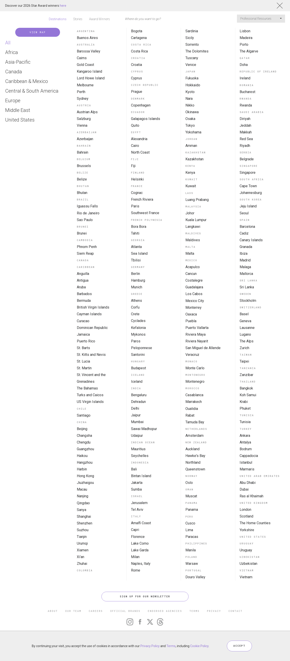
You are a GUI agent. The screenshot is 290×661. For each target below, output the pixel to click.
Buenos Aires (87, 38)
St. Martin (84, 368)
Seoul (244, 213)
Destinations (58, 19)
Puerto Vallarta (196, 328)
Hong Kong (85, 476)
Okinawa (192, 112)
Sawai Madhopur (144, 429)
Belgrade (247, 159)
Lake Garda (139, 550)
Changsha (84, 435)
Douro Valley (195, 577)
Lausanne (247, 328)
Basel (244, 314)
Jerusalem (139, 503)
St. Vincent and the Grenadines (91, 378)
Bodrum (246, 449)
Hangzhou (84, 462)
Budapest (138, 368)
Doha (244, 65)
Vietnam (246, 577)
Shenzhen (84, 523)
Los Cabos (193, 294)
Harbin (82, 469)
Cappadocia (249, 456)
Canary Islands (251, 240)
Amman (191, 146)
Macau (82, 489)
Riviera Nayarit (196, 341)
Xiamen (82, 550)
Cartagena (139, 38)
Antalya (245, 442)
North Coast (140, 152)
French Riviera (142, 199)
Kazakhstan (194, 159)
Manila (190, 550)
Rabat (189, 415)
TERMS (194, 611)
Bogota (136, 31)
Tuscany (191, 58)
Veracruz (192, 354)
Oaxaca (191, 314)
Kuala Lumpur (195, 220)
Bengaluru (138, 395)
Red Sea (246, 139)
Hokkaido (192, 85)
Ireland (245, 78)
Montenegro (194, 381)
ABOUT (53, 611)
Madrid (245, 260)
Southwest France (145, 213)
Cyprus (136, 78)
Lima (189, 530)
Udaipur (137, 435)
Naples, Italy (140, 563)
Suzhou (82, 530)
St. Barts (83, 348)
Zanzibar (246, 375)
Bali (134, 469)
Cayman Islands (89, 314)
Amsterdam (194, 435)
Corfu (135, 307)
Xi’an (80, 557)
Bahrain (82, 152)
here (63, 5)
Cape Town (248, 186)
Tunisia (245, 422)
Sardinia (191, 31)
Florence (138, 537)
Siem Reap (85, 253)
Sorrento (192, 44)
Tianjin (82, 537)
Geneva (245, 321)
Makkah (246, 132)
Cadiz (244, 233)
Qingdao (83, 503)
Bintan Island (141, 476)
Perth (81, 92)
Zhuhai (82, 563)
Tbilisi (136, 260)
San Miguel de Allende (203, 348)
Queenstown (195, 469)
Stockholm (248, 300)
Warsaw (191, 563)
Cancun (191, 274)
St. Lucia (83, 361)
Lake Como (140, 543)
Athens (136, 300)
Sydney (82, 98)
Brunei (82, 233)
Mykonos (138, 334)
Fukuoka (191, 78)
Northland (192, 462)
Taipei (244, 361)
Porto (244, 44)
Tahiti (135, 233)
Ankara (245, 435)
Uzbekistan (248, 563)
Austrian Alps (87, 112)
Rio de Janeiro (88, 213)
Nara (189, 98)
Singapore (248, 172)
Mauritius (138, 449)
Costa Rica (139, 51)
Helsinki (137, 179)
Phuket (245, 408)
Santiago (83, 415)
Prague (136, 91)
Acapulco (192, 267)
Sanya (81, 510)
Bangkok (246, 388)
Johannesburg (251, 193)
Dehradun (138, 402)
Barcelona (247, 226)
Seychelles (139, 456)
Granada (246, 247)
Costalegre (194, 280)
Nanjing (82, 496)
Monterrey (193, 307)
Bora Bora (138, 226)
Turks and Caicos (90, 395)
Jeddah (245, 125)
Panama (191, 509)
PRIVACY (214, 611)
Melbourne (85, 85)
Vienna (82, 125)
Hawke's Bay (195, 456)
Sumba (136, 489)
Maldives (192, 240)
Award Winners (99, 19)
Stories (77, 19)
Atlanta (136, 247)
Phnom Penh (87, 247)
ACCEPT (239, 646)
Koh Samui (248, 395)
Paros (135, 341)
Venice (190, 65)
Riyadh (245, 146)
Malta (189, 253)
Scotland (246, 516)
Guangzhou (85, 449)
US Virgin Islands (90, 402)
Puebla (190, 321)
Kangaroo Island (89, 71)
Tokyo (190, 125)
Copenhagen (140, 105)
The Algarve (249, 51)
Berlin (135, 274)
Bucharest (247, 92)
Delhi (135, 408)
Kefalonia (138, 328)
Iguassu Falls (87, 206)
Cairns (82, 58)
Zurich (244, 348)
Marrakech (193, 402)
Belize (82, 179)
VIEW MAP (38, 32)
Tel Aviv (137, 509)
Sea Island (139, 253)
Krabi (244, 402)
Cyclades (138, 321)
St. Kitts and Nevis (91, 354)
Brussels (84, 166)
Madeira (246, 38)
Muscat (191, 496)
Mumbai (137, 422)
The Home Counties (255, 523)
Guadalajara (194, 287)
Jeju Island (248, 206)
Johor (189, 213)
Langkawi (192, 226)
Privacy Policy (150, 646)
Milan (135, 557)
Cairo (135, 146)
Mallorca (246, 274)
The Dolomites (196, 51)
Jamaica (83, 334)
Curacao (83, 321)
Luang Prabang (197, 200)
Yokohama (193, 132)
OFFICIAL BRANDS (125, 611)
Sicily (189, 38)
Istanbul (246, 462)
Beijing (82, 429)
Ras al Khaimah (251, 496)
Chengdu (83, 442)
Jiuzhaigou (85, 483)
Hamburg (138, 280)
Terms (171, 646)
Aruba (81, 287)
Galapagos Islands (145, 119)
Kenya (190, 172)
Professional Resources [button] (261, 18)
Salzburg (84, 119)
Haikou (82, 456)
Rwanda (246, 105)
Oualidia (191, 409)
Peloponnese (141, 348)
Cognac (137, 193)
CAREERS (96, 611)
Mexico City (194, 301)
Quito (135, 125)
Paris (135, 206)
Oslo (189, 483)
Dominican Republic (92, 328)
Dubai (244, 489)
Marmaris (247, 469)
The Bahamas (87, 388)
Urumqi (82, 543)
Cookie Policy (199, 646)
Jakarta (136, 483)
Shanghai (84, 516)
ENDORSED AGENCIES (165, 611)
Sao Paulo (85, 220)
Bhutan (82, 193)
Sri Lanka (247, 287)
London (245, 509)
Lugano (245, 334)
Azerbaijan (85, 139)
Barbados (84, 294)
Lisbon (245, 31)
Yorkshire (247, 530)
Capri (135, 530)
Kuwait (190, 186)
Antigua (82, 280)
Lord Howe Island (91, 78)
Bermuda (84, 300)
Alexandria (139, 139)
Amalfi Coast (141, 523)
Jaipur (136, 415)
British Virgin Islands (93, 307)
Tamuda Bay (194, 422)
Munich (136, 287)
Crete (135, 314)
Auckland (192, 449)
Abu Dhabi (248, 483)
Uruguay (246, 550)
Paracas (191, 537)
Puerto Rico (86, 341)
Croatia (136, 65)
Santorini (138, 354)
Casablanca (194, 395)
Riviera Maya (195, 334)
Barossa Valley (88, 51)
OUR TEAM (73, 611)
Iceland (136, 381)
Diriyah (245, 119)
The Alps (246, 341)
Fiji (133, 166)
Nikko (189, 105)
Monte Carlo (194, 368)
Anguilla (83, 274)
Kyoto (190, 92)
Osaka (190, 119)
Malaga (245, 267)
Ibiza (243, 253)
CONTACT (235, 611)
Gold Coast (85, 65)
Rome (135, 570)
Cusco (190, 523)
